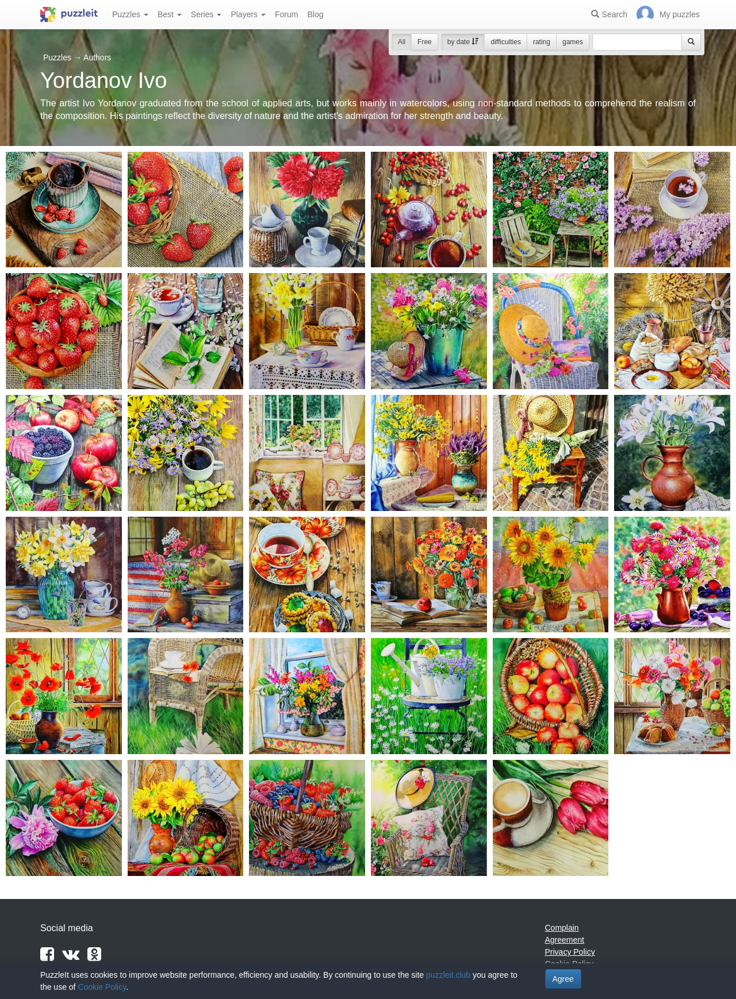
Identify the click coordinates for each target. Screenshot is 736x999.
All (401, 42)
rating (541, 42)
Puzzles (130, 14)
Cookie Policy (102, 987)
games (572, 42)
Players (248, 14)
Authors (97, 57)
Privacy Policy (570, 951)
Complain (562, 927)
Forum (286, 14)
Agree (563, 978)
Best (170, 14)
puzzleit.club (448, 974)
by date (463, 42)
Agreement (564, 939)
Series (206, 14)
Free (424, 42)
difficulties (505, 42)
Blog (315, 14)
